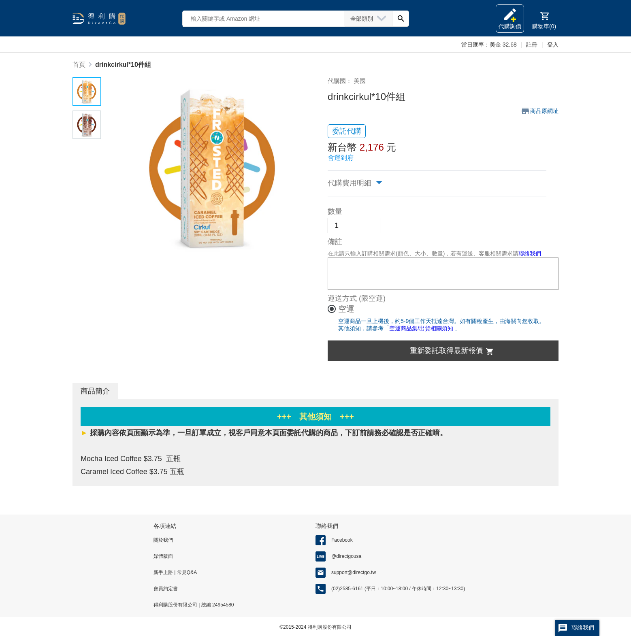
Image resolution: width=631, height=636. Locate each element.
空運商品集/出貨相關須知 (422, 328)
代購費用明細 (349, 183)
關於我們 (163, 540)
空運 (346, 308)
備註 (335, 242)
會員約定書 (165, 588)
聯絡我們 (529, 253)
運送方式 (342, 298)
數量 (335, 211)
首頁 (78, 64)
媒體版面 (163, 556)
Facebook (342, 540)
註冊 (531, 44)
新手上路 (163, 572)
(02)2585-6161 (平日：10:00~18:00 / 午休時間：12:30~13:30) (398, 588)
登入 (553, 44)
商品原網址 (544, 111)
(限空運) (372, 298)
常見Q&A (186, 572)
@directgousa (346, 556)
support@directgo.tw (353, 572)
